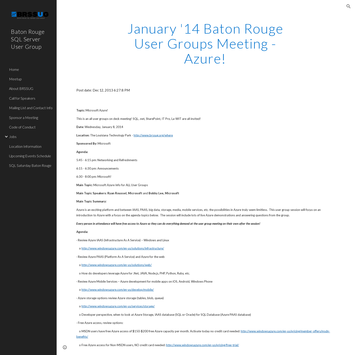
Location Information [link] (25, 146)
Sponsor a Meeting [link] (23, 117)
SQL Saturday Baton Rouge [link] (30, 165)
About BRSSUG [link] (21, 88)
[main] (205, 43)
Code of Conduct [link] (22, 127)
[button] (348, 6)
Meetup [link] (15, 79)
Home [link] (14, 69)
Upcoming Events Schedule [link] (30, 156)
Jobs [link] (13, 136)
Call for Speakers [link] (22, 98)
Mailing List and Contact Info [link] (31, 108)
